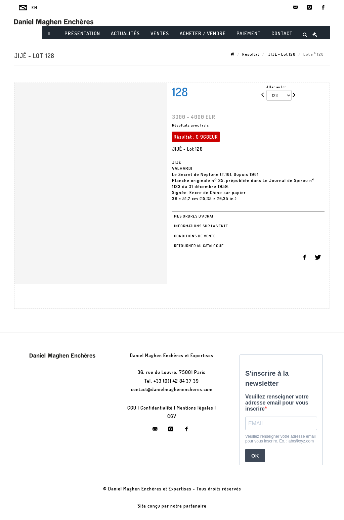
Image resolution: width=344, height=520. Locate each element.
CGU (131, 408)
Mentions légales (195, 408)
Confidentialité (156, 408)
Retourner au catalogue (199, 245)
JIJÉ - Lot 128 (281, 54)
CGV (171, 416)
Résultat (250, 54)
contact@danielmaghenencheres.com (172, 389)
